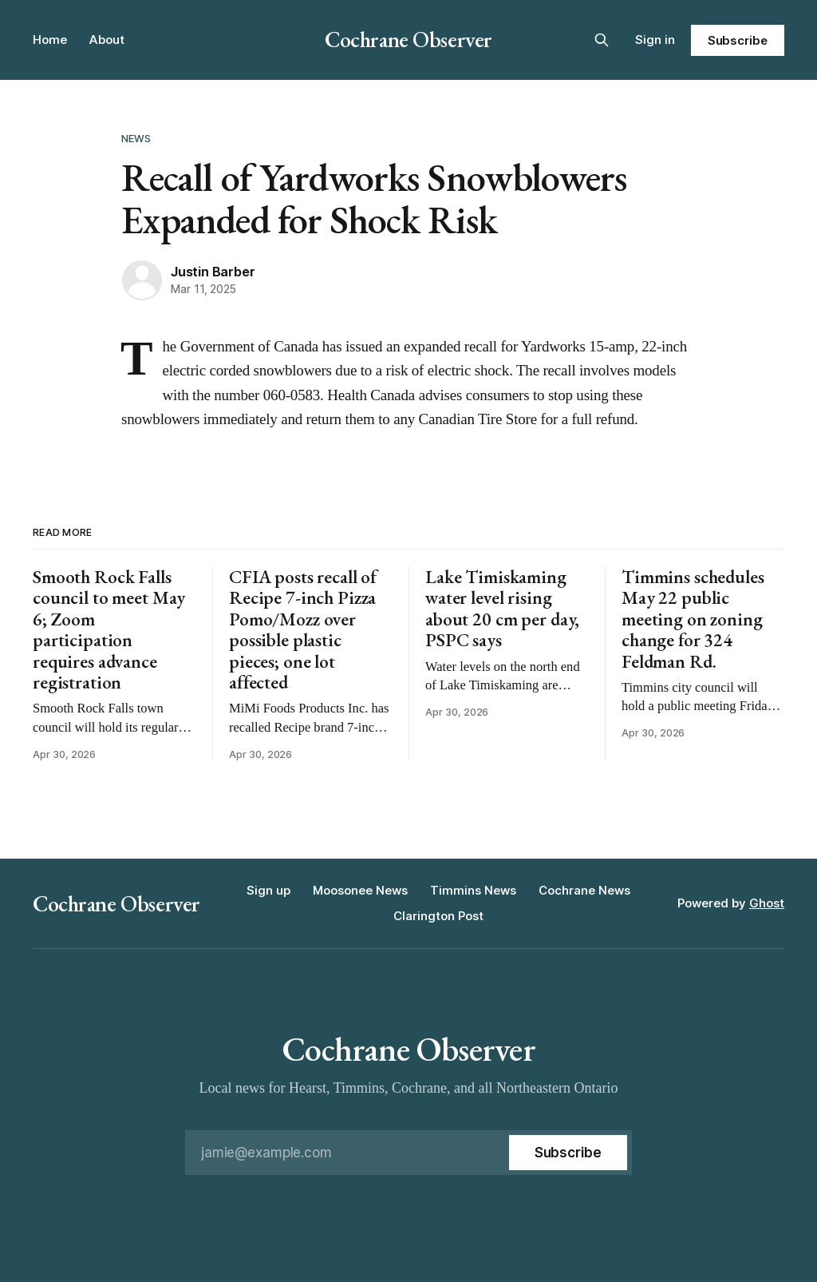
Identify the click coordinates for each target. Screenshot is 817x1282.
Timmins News (473, 890)
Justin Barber (213, 272)
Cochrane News (584, 890)
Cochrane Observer (408, 39)
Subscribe (738, 40)
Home (50, 39)
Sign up (268, 890)
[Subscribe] (568, 1152)
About (106, 39)
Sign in (655, 39)
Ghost (766, 903)
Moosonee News (360, 890)
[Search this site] (601, 40)
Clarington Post (438, 915)
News (136, 138)
